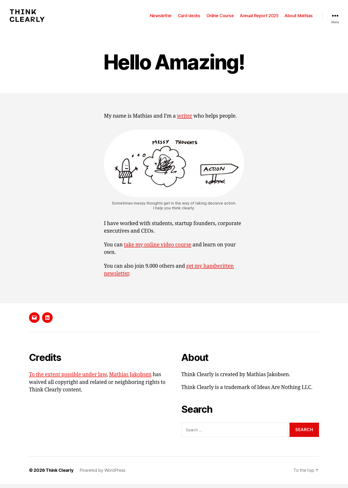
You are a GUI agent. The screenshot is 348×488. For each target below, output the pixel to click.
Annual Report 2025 (259, 17)
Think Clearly (60, 474)
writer (184, 120)
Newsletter (161, 17)
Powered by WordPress (103, 474)
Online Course (220, 17)
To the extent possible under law (68, 378)
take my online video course (157, 249)
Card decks (189, 17)
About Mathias (298, 17)
